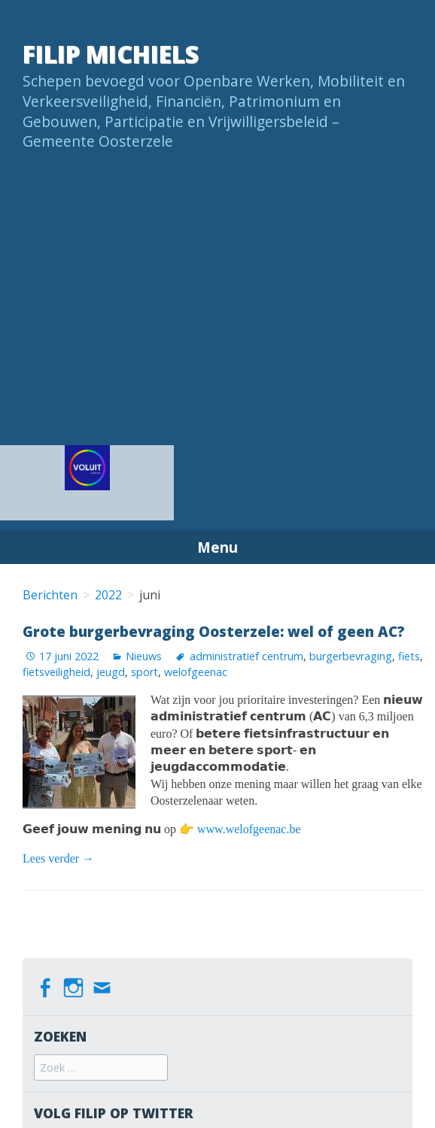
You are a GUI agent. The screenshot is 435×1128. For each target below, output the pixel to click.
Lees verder (58, 858)
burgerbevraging (350, 656)
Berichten (50, 595)
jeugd (110, 672)
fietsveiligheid (56, 672)
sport (144, 672)
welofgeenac (195, 672)
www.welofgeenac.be (249, 829)
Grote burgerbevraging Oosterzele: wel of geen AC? (214, 631)
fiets (409, 656)
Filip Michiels (111, 54)
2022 (108, 595)
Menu (217, 547)
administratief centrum (246, 656)
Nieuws (144, 656)
